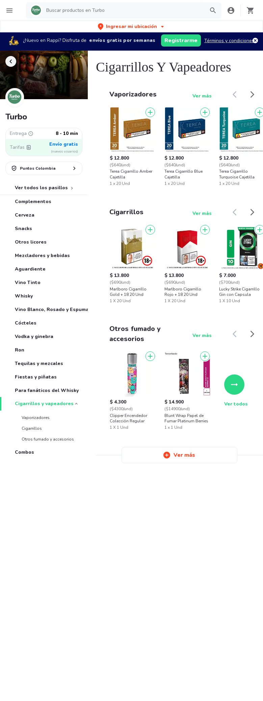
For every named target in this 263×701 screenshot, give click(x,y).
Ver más (202, 96)
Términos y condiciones (229, 40)
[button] (131, 26)
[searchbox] (123, 10)
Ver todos (236, 390)
